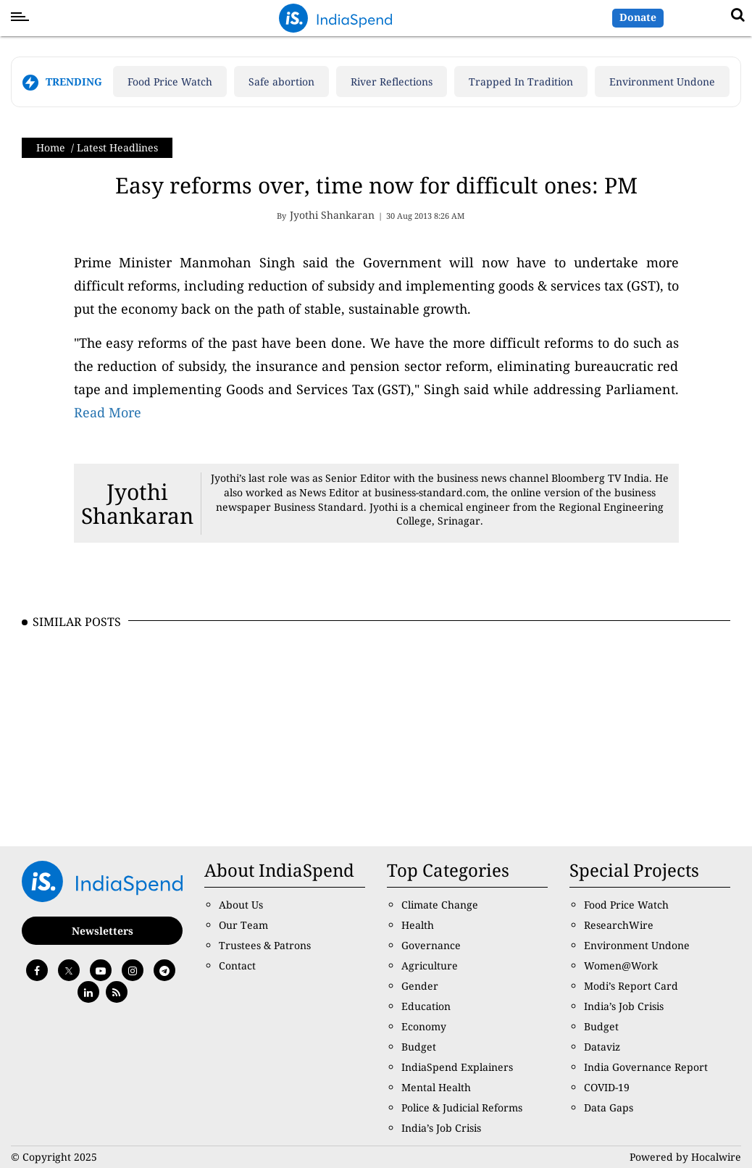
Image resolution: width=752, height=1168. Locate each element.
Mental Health (436, 1087)
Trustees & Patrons (265, 945)
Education (426, 1006)
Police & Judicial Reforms (461, 1107)
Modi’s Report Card (631, 986)
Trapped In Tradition (521, 81)
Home (50, 147)
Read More (107, 412)
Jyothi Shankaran (137, 503)
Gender (419, 986)
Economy (423, 1026)
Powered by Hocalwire (685, 1157)
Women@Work (621, 965)
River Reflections (392, 81)
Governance (431, 945)
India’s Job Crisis (441, 1128)
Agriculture (429, 965)
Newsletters (102, 931)
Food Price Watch (170, 81)
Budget (418, 1047)
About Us (241, 905)
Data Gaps (608, 1107)
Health (417, 925)
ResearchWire (618, 925)
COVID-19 (607, 1087)
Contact (237, 965)
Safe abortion (281, 81)
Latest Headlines (117, 147)
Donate (637, 17)
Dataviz (602, 1047)
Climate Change (439, 905)
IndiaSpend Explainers (457, 1067)
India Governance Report (646, 1067)
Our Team (243, 925)
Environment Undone (662, 81)
